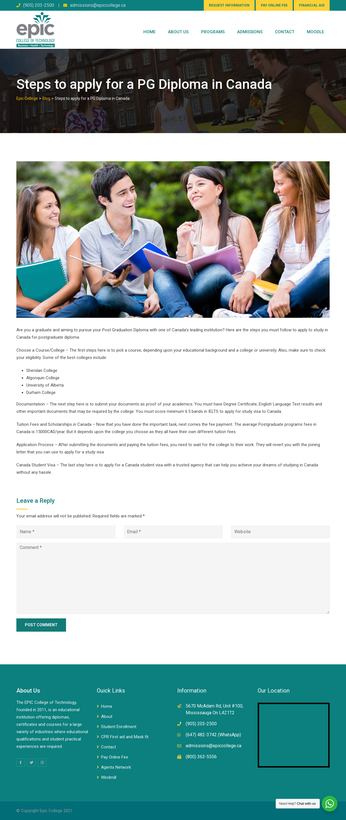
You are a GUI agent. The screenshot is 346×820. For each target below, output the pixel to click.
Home (149, 31)
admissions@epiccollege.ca (98, 5)
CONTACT (284, 31)
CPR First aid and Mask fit (124, 736)
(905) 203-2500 (38, 5)
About (106, 716)
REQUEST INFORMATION (229, 5)
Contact (108, 747)
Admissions (249, 31)
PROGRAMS (213, 31)
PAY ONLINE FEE (274, 5)
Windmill (108, 777)
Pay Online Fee (114, 757)
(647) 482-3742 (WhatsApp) (213, 734)
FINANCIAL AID (312, 5)
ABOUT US (178, 31)
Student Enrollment (118, 726)
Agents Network (116, 767)
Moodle (315, 31)
